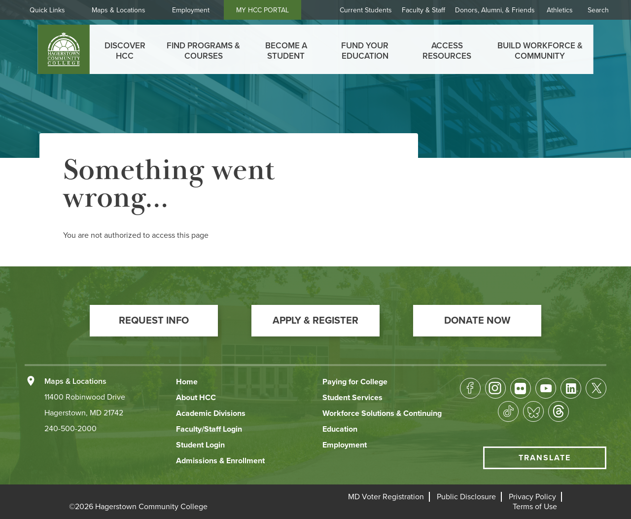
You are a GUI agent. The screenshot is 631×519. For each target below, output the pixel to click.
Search (598, 10)
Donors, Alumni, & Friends (495, 10)
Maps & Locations (118, 10)
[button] (154, 320)
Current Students (366, 10)
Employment (191, 10)
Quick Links (47, 10)
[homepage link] (64, 49)
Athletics (560, 10)
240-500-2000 (70, 429)
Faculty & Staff (423, 10)
